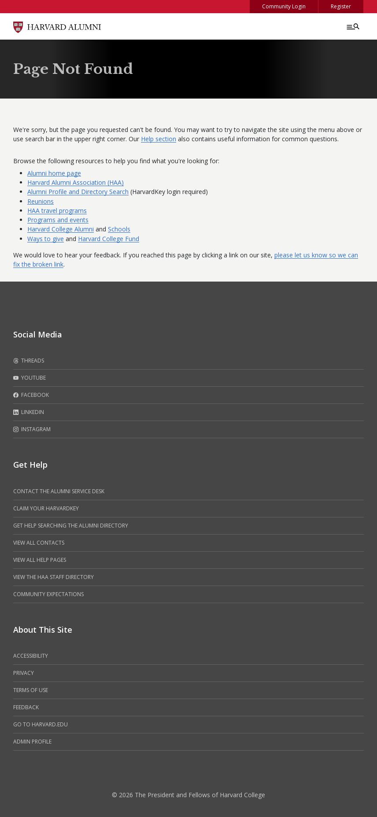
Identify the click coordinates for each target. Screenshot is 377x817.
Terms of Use (30, 690)
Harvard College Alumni (60, 229)
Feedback (26, 707)
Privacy (23, 673)
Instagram (32, 429)
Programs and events (58, 220)
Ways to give (45, 238)
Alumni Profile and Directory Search (78, 191)
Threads (28, 361)
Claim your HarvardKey (46, 508)
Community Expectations (48, 594)
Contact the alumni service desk (58, 491)
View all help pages (39, 560)
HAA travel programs (57, 210)
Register (341, 6)
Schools (119, 229)
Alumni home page (54, 173)
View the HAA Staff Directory (53, 577)
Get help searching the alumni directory (70, 525)
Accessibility (30, 655)
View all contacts (38, 542)
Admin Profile (32, 741)
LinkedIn (28, 412)
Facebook (31, 395)
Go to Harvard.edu (40, 724)
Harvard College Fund (108, 238)
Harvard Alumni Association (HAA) (75, 182)
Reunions (40, 201)
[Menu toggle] (352, 26)
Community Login (284, 6)
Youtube (29, 378)
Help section (158, 139)
